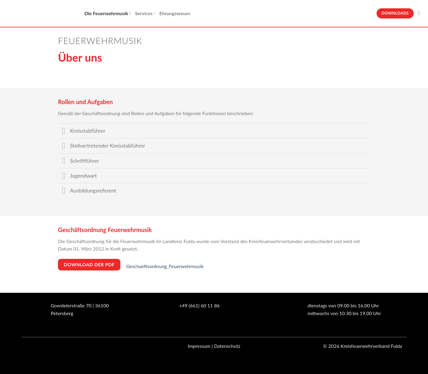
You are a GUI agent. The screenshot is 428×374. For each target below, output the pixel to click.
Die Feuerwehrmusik (107, 13)
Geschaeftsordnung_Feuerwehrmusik (165, 266)
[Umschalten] (64, 131)
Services (145, 13)
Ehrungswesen (174, 13)
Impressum (199, 346)
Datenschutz (227, 346)
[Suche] (421, 13)
